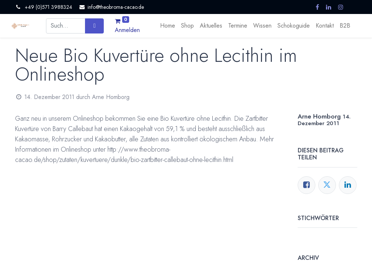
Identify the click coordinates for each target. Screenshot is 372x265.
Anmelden (127, 30)
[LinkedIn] (348, 185)
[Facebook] (306, 185)
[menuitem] (167, 25)
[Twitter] (327, 185)
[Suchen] (94, 25)
